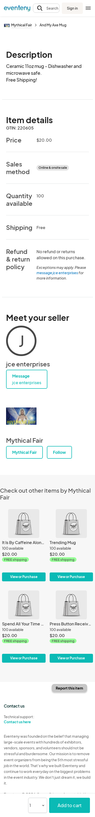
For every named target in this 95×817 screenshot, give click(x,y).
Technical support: (24, 719)
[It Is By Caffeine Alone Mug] (24, 545)
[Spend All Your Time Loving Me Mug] (24, 626)
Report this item (69, 688)
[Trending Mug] (71, 545)
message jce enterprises (57, 272)
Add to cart (70, 805)
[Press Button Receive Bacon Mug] (71, 626)
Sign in (72, 8)
